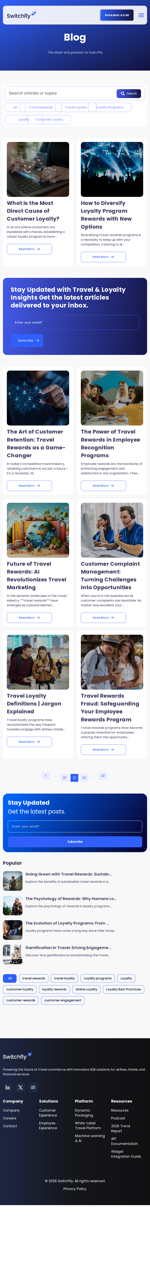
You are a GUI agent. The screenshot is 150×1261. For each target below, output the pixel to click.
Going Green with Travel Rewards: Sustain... (68, 930)
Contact (10, 1182)
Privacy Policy (75, 1244)
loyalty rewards (54, 1045)
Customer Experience (48, 1169)
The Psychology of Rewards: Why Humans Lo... (71, 954)
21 (74, 833)
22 (84, 833)
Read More (29, 265)
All (17, 107)
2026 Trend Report (120, 1184)
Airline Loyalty (86, 1045)
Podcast (118, 1174)
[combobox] (62, 92)
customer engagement (62, 1056)
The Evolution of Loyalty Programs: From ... (67, 979)
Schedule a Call (117, 15)
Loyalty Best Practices (123, 1045)
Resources (120, 1166)
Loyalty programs (28, 119)
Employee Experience (48, 1181)
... (56, 831)
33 (103, 831)
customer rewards (20, 1056)
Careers (9, 1174)
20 (65, 833)
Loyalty (77, 119)
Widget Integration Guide (126, 1210)
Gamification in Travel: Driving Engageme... (68, 1003)
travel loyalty (105, 107)
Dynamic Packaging (84, 1169)
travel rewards (55, 107)
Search (129, 93)
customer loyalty (28, 132)
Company (11, 1166)
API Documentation (124, 1197)
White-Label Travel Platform (88, 1181)
